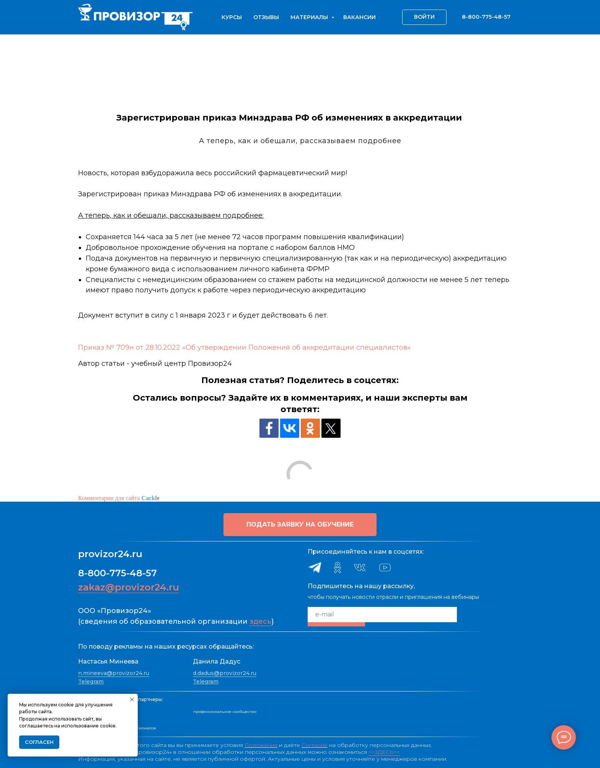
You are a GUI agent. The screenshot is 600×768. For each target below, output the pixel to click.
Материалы (309, 17)
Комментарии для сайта (119, 498)
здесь (260, 621)
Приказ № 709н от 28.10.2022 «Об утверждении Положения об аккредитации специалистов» (244, 347)
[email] (382, 614)
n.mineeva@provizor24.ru (113, 673)
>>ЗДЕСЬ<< (384, 751)
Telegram (91, 681)
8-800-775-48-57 (117, 573)
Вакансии (359, 17)
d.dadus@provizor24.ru (224, 673)
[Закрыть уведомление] (132, 699)
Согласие (315, 745)
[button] (300, 524)
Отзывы (266, 17)
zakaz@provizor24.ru (128, 587)
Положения (261, 745)
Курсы (232, 17)
